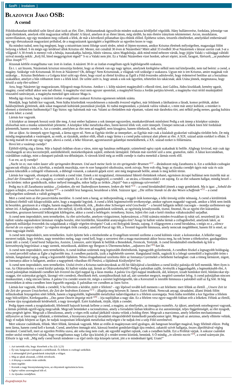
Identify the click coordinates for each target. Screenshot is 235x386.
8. (10, 370)
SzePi (13, 6)
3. (10, 353)
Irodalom (28, 6)
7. (10, 367)
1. (10, 346)
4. (10, 357)
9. (10, 374)
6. (10, 364)
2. (10, 350)
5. (10, 360)
